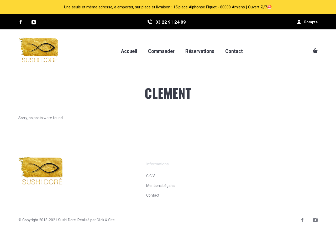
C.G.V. (150, 176)
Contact (152, 195)
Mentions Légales (160, 185)
